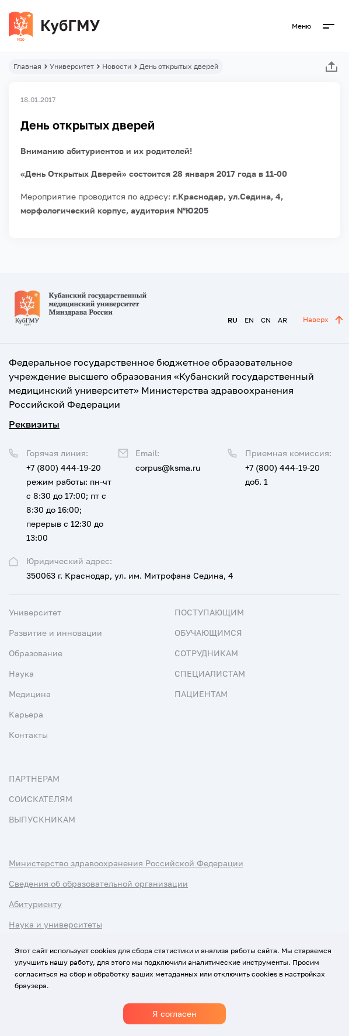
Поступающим (209, 612)
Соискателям (40, 799)
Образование (35, 653)
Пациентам (201, 694)
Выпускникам (42, 819)
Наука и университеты (55, 924)
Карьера (26, 714)
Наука (21, 673)
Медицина (30, 694)
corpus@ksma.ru (167, 468)
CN (266, 320)
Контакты (28, 735)
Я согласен (174, 1014)
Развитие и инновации (55, 633)
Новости (116, 66)
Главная (27, 66)
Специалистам (210, 673)
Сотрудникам (206, 653)
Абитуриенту (35, 904)
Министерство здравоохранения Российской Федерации (126, 863)
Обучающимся (208, 633)
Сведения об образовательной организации (98, 883)
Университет (72, 66)
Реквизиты (34, 424)
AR (282, 320)
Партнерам (34, 778)
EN (249, 320)
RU (233, 320)
